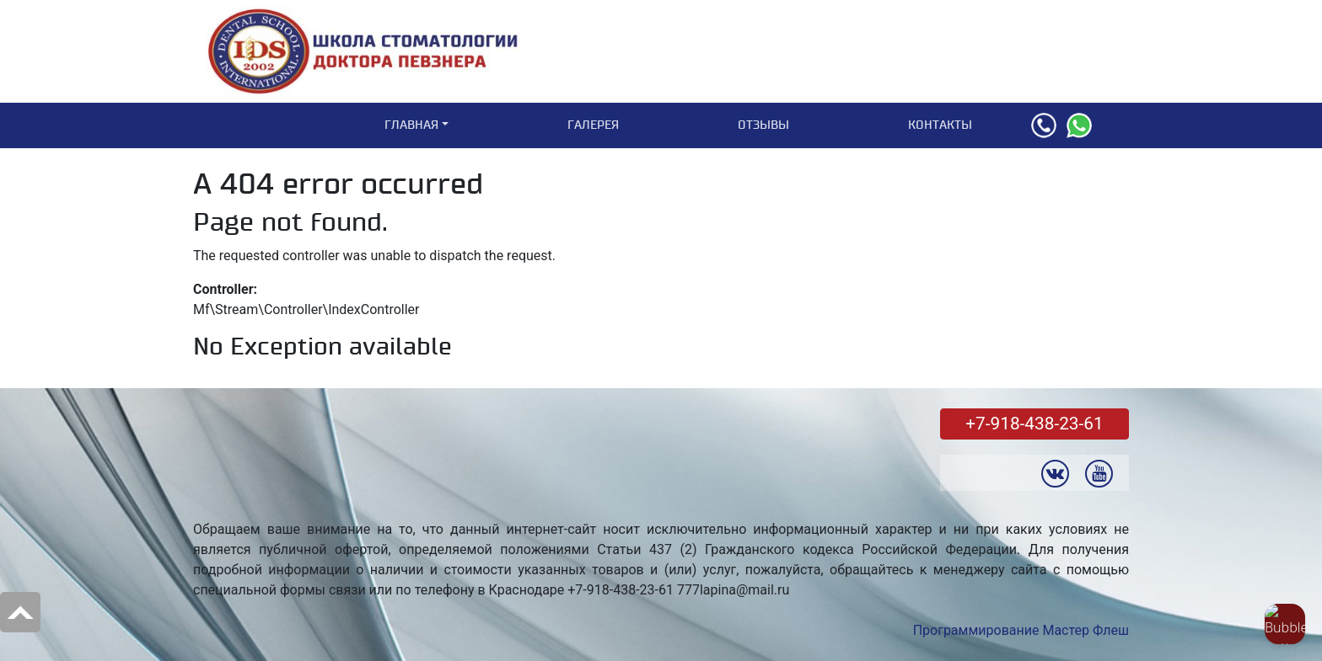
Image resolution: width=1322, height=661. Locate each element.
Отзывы (763, 125)
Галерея (593, 125)
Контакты (940, 125)
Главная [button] (411, 125)
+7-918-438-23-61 (1034, 423)
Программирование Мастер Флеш (1021, 630)
